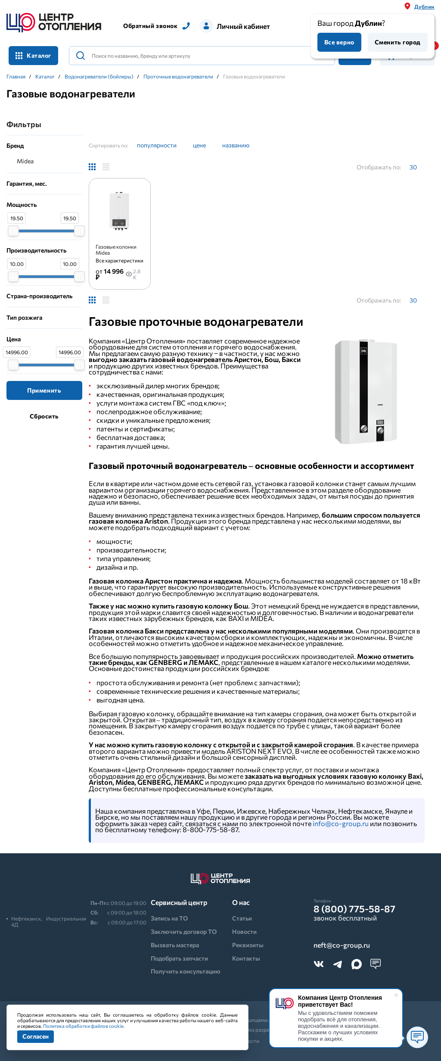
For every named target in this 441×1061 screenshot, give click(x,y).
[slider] (13, 230)
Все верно (339, 42)
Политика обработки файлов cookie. (84, 1026)
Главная (15, 76)
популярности (157, 145)
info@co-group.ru (341, 823)
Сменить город (398, 42)
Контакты (246, 958)
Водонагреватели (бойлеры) (99, 76)
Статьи (242, 918)
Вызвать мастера (175, 945)
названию (235, 145)
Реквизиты (248, 945)
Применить (44, 390)
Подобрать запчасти (179, 958)
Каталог (33, 55)
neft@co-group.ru (342, 945)
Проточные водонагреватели (178, 76)
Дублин (424, 6)
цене (199, 145)
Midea (25, 161)
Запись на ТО (169, 918)
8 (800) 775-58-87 (354, 908)
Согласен (35, 1036)
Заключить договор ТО (184, 931)
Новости (244, 931)
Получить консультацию (185, 971)
